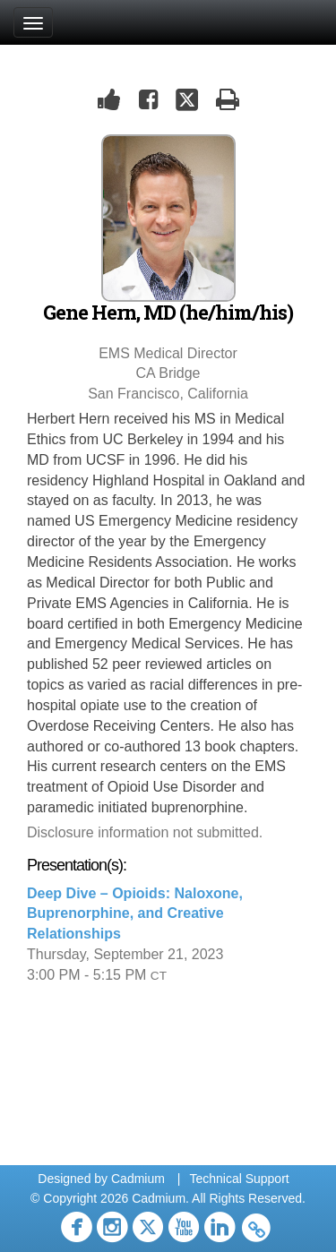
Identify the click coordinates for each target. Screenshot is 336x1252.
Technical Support (239, 1178)
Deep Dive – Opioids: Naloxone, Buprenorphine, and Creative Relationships (135, 914)
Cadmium (138, 1178)
